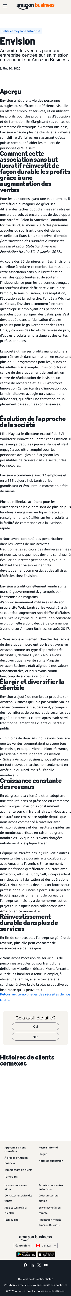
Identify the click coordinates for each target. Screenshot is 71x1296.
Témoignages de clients (18, 1169)
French (22, 1245)
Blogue (43, 1153)
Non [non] (35, 1037)
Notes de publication (51, 1160)
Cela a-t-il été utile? (35, 1018)
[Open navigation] (5, 6)
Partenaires (11, 1176)
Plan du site (11, 1219)
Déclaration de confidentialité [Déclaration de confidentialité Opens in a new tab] (35, 1279)
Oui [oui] (35, 1026)
